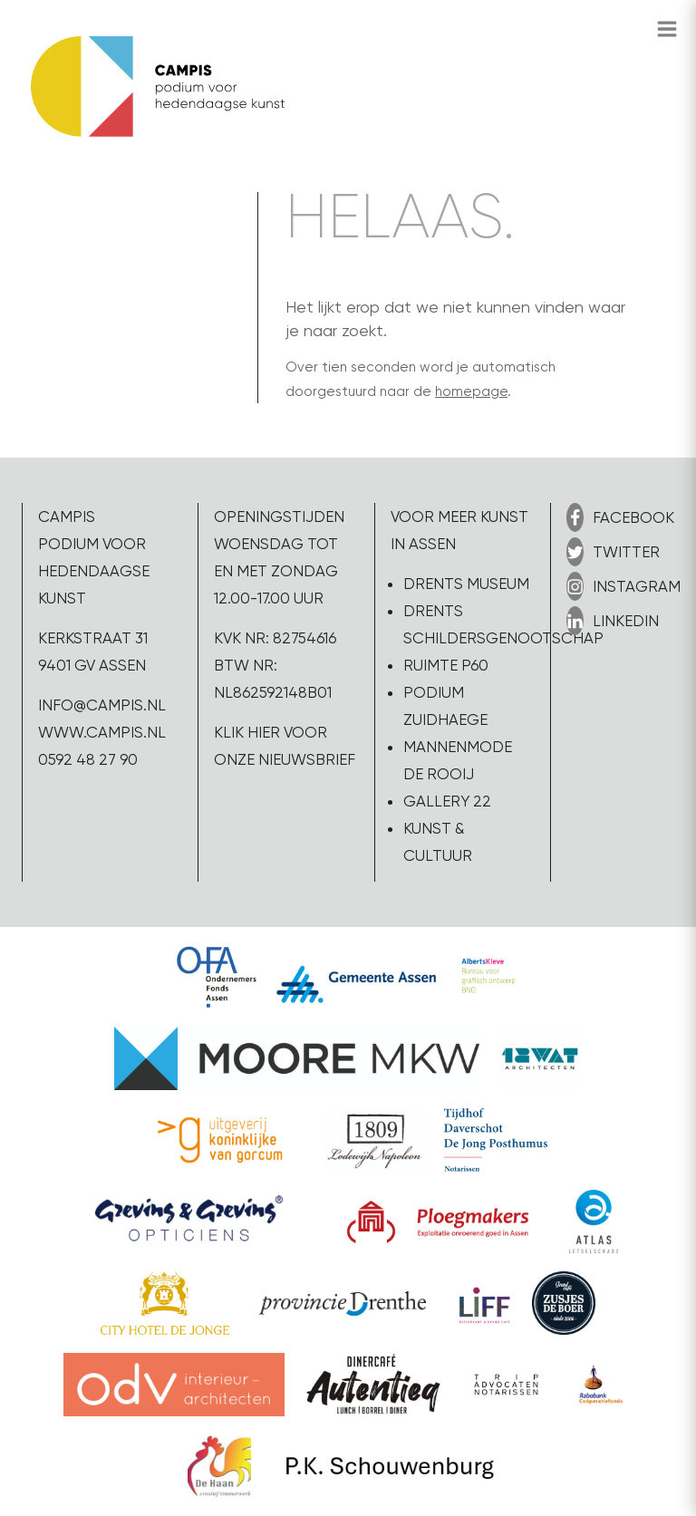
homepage (471, 391)
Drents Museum (466, 584)
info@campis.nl (102, 705)
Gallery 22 (447, 801)
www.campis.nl (102, 732)
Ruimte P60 (445, 665)
